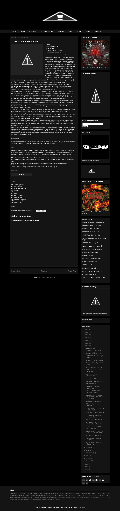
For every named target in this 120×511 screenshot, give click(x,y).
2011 (86, 345)
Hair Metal (102, 494)
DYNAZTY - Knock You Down (95, 360)
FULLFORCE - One (92, 384)
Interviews (32, 31)
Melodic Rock (58, 494)
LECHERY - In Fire (91, 378)
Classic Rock (72, 497)
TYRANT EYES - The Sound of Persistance (94, 427)
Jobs (70, 31)
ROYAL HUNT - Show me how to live (93, 443)
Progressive (48, 494)
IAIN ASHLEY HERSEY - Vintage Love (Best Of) (93, 423)
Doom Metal (58, 496)
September (89, 453)
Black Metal (39, 497)
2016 (86, 332)
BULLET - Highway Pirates (94, 353)
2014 (86, 337)
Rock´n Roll (93, 496)
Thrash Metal (29, 496)
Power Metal (37, 494)
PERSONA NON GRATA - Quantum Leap (94, 416)
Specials (61, 31)
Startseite (44, 271)
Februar (88, 458)
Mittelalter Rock (45, 499)
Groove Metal (26, 499)
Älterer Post (72, 271)
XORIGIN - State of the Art (94, 401)
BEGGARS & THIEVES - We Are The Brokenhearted (94, 432)
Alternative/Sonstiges (17, 496)
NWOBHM (33, 497)
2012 (86, 343)
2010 (86, 464)
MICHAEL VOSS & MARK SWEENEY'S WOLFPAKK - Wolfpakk (94, 397)
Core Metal (26, 497)
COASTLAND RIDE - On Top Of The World (95, 409)
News (23, 31)
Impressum (98, 31)
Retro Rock (46, 497)
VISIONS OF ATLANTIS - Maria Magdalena (93, 391)
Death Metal (79, 496)
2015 (86, 335)
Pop (22, 497)
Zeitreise (58, 499)
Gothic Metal (86, 496)
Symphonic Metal (40, 496)
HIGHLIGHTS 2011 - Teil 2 (94, 350)
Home (14, 31)
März (88, 455)
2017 (86, 329)
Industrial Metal (33, 499)
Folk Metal (12, 499)
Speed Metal (16, 497)
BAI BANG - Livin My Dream (94, 381)
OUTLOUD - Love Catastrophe (91, 375)
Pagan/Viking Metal (94, 497)
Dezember (89, 348)
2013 (86, 340)
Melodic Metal (74, 494)
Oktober (89, 450)
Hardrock (14, 493)
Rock (108, 494)
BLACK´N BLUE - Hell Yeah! (94, 367)
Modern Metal (52, 499)
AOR (66, 494)
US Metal (66, 497)
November (89, 447)
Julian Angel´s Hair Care (82, 497)
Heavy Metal (25, 493)
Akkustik (101, 497)
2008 (86, 469)
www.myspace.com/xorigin (59, 54)
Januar (88, 461)
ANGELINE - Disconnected (94, 419)
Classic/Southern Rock (68, 496)
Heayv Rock (107, 497)
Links (88, 31)
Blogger (82, 507)
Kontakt (79, 31)
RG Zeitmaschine (47, 31)
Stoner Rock (53, 497)
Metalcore (39, 499)
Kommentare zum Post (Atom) (47, 277)
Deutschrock (60, 497)
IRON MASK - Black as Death (95, 412)
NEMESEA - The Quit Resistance (92, 387)
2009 (86, 467)
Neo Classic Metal (19, 499)
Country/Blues (50, 496)
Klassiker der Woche (88, 494)
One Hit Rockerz (102, 496)
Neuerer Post (16, 271)
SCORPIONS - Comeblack (94, 435)
